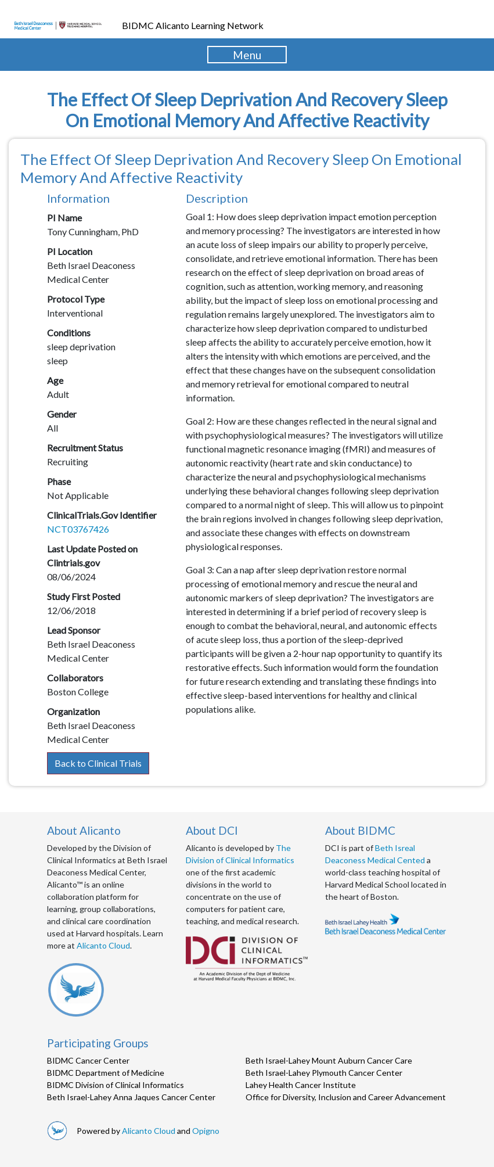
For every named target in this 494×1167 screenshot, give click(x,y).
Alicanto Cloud (103, 945)
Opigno (205, 1131)
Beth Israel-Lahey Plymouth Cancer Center (324, 1073)
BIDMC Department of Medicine (105, 1073)
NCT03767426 (78, 528)
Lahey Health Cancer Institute (301, 1085)
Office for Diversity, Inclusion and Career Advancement (346, 1097)
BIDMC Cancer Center (88, 1060)
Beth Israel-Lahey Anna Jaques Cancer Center (131, 1097)
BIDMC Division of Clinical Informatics (115, 1085)
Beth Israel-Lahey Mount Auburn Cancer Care (329, 1060)
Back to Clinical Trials (98, 763)
